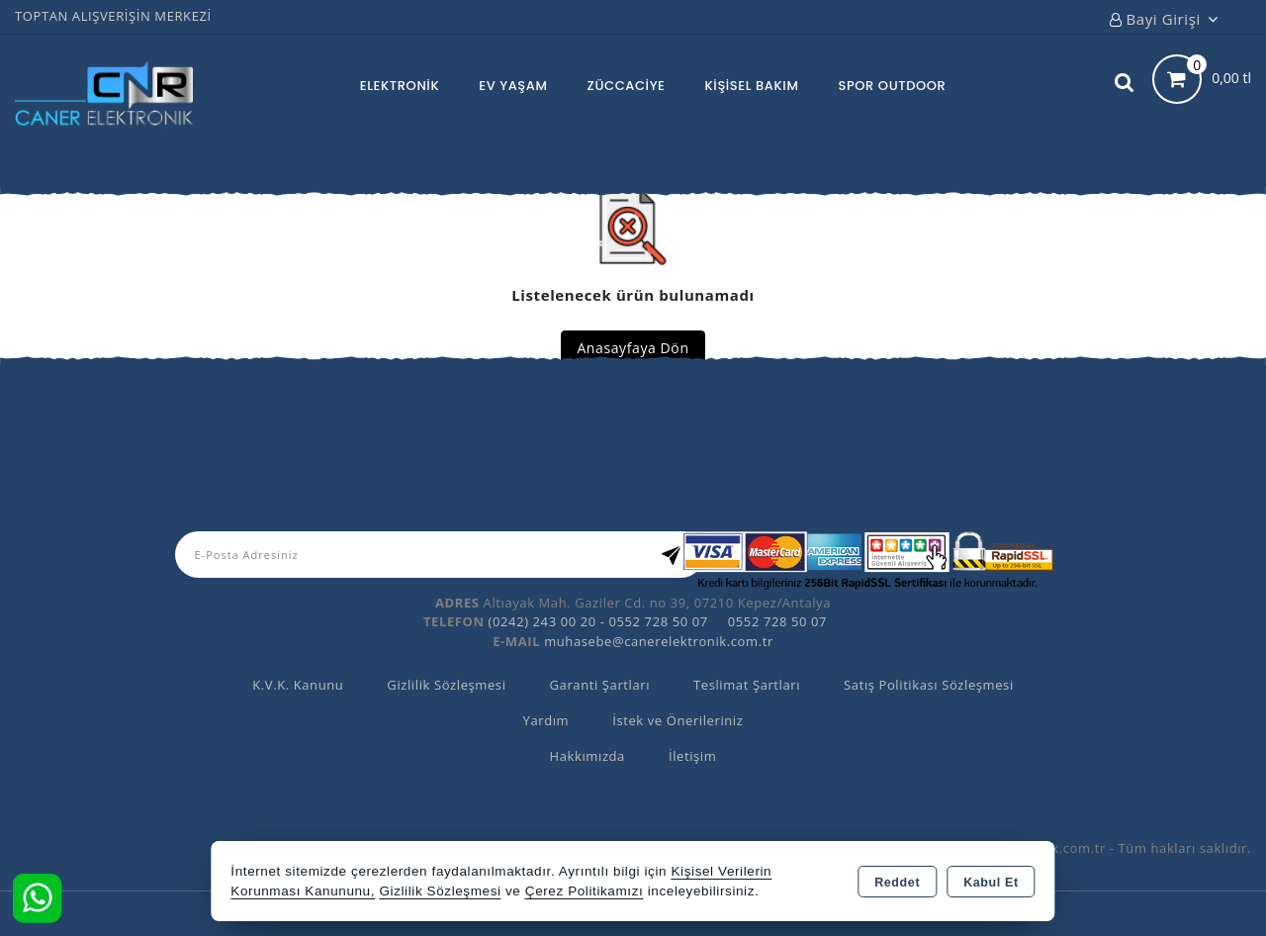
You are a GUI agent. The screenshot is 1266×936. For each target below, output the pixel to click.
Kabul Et (991, 882)
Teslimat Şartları (746, 685)
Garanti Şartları (600, 685)
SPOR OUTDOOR (892, 85)
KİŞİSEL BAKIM (752, 85)
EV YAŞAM (513, 85)
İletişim (692, 756)
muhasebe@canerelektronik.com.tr (658, 641)
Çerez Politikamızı (584, 891)
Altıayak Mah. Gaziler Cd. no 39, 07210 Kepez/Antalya (657, 602)
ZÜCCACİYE (627, 85)
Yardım (546, 720)
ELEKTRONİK (399, 85)
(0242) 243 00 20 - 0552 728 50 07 (598, 621)
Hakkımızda (587, 756)
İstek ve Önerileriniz (677, 720)
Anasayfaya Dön (632, 347)
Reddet (897, 882)
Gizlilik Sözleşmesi (446, 685)
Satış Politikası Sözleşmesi (929, 685)
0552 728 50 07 (777, 621)
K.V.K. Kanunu (297, 685)
